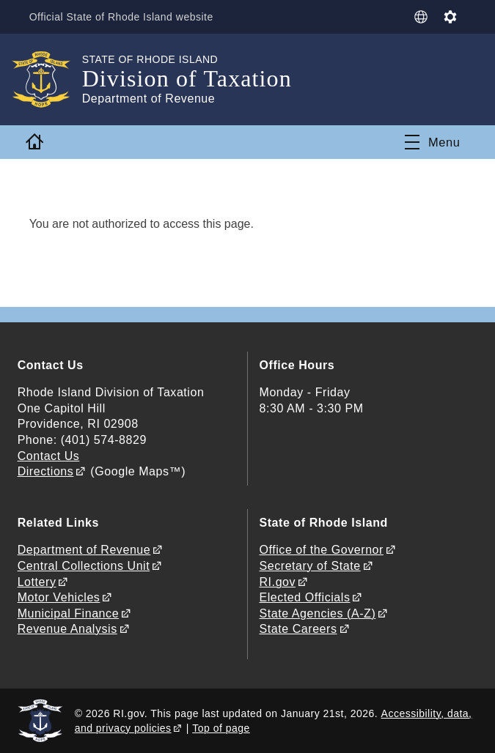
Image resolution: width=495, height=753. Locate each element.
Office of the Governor (322, 550)
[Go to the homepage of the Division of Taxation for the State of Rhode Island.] (50, 79)
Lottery (37, 582)
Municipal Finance (68, 613)
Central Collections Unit (84, 566)
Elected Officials (305, 597)
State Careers (298, 629)
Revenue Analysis (67, 629)
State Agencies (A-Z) (318, 613)
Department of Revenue (84, 550)
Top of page (221, 728)
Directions (46, 471)
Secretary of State (310, 566)
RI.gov (278, 582)
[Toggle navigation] (432, 142)
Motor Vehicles (59, 597)
